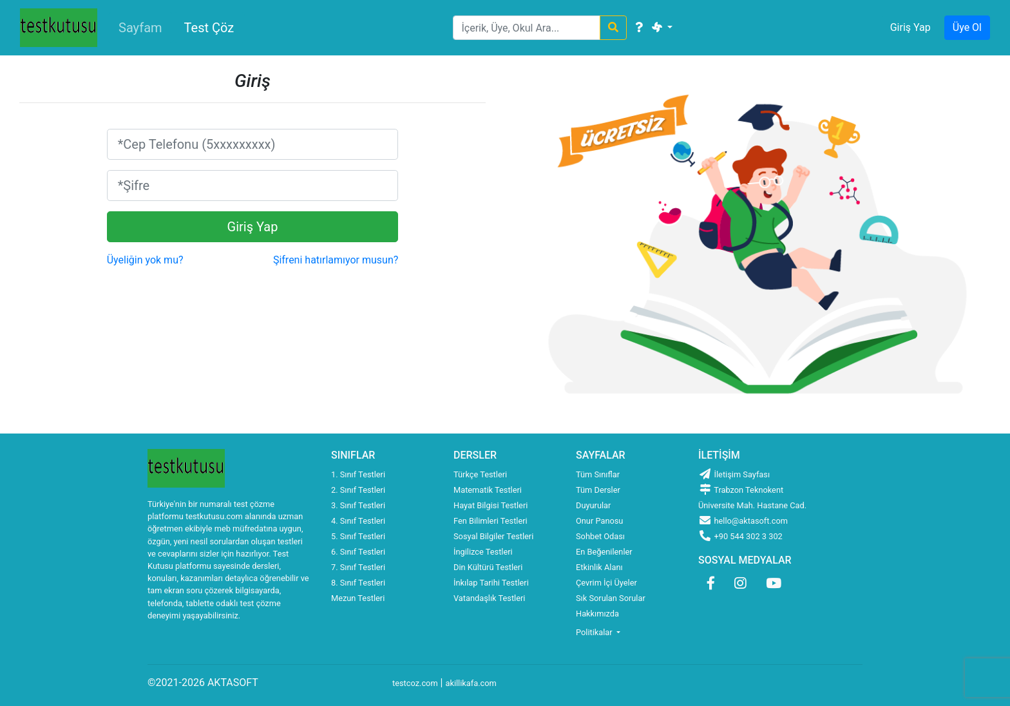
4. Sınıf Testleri (358, 521)
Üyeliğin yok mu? (145, 260)
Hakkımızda (597, 613)
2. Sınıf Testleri (358, 490)
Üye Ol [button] (967, 27)
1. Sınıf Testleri (358, 474)
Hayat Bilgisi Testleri (490, 505)
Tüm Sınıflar (598, 474)
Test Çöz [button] (209, 27)
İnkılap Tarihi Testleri (491, 582)
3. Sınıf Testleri (358, 505)
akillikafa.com (470, 683)
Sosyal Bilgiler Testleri (493, 536)
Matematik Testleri (487, 490)
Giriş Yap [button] (910, 27)
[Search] (526, 27)
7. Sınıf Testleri (358, 567)
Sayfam (140, 27)
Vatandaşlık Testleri (489, 598)
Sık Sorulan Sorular (610, 598)
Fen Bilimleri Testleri (490, 521)
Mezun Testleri (358, 598)
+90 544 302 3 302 (740, 536)
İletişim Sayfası (734, 474)
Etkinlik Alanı (599, 567)
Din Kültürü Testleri (487, 567)
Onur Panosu (599, 521)
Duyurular (593, 505)
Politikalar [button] (595, 632)
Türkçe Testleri (480, 474)
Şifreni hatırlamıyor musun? (335, 260)
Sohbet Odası (600, 536)
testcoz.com (415, 683)
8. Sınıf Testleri (358, 582)
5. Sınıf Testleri (358, 536)
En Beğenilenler (604, 552)
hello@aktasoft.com (743, 521)
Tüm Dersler (598, 490)
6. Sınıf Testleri (358, 552)
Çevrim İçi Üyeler (606, 582)
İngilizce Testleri (483, 552)
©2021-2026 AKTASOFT (203, 682)
